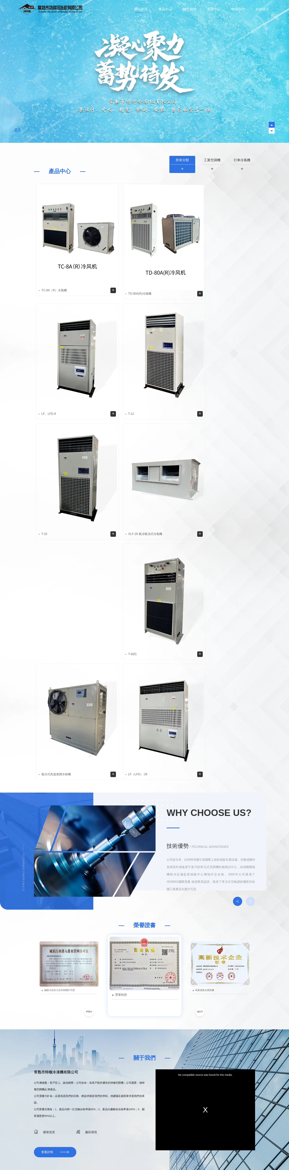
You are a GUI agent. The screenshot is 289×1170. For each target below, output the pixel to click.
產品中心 (165, 9)
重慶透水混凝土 (71, 1155)
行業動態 (245, 1009)
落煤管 (116, 1155)
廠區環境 (86, 946)
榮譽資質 (44, 946)
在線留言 (262, 9)
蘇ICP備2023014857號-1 (135, 1132)
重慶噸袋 (87, 1155)
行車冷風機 (242, 160)
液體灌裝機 (54, 1155)
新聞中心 (213, 9)
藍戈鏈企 (139, 1136)
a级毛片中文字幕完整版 (13, 1160)
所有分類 (182, 160)
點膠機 (190, 1155)
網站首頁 (140, 9)
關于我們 (189, 9)
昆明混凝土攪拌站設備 (152, 1155)
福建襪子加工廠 (175, 1155)
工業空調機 (212, 160)
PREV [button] (89, 826)
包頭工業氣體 (203, 1155)
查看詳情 (47, 966)
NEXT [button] (200, 826)
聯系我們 (238, 9)
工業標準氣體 (102, 1155)
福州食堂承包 (129, 1155)
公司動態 (208, 1009)
